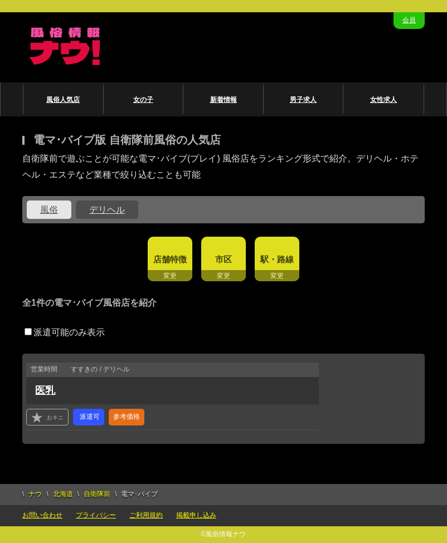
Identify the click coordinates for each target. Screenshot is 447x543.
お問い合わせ (42, 515)
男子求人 (303, 100)
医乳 (45, 390)
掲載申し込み (196, 515)
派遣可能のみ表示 (65, 332)
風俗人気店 (63, 100)
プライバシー (96, 515)
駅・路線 (277, 259)
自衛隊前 (97, 494)
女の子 (143, 100)
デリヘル (107, 209)
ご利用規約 (146, 515)
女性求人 (383, 100)
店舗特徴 (170, 259)
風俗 (49, 209)
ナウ (35, 494)
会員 (409, 20)
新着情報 (223, 100)
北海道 (63, 494)
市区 (223, 259)
